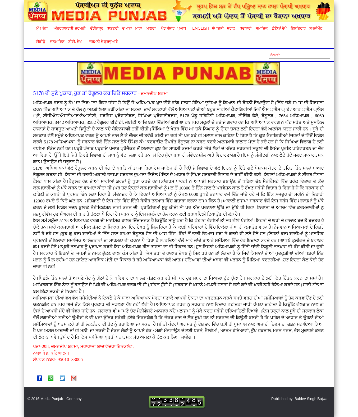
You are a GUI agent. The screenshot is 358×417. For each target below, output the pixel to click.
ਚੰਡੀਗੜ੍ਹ (96, 28)
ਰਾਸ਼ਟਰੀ (112, 28)
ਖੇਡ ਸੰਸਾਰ (168, 28)
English (200, 28)
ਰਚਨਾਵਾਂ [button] (245, 28)
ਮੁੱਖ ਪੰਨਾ (42, 28)
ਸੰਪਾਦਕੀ (218, 28)
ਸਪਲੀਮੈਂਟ (315, 28)
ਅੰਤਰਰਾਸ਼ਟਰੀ (62, 28)
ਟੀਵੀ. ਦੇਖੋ (74, 41)
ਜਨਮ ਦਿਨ (57, 41)
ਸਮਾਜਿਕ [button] (262, 28)
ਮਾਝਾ (138, 28)
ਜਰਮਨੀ (80, 28)
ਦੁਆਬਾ (127, 28)
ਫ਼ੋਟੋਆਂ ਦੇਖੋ (279, 28)
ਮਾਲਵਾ (151, 28)
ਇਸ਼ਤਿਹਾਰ (298, 28)
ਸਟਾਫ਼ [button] (231, 28)
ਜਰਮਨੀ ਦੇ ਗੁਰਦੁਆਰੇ (101, 41)
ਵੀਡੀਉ (40, 41)
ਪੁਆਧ (181, 28)
